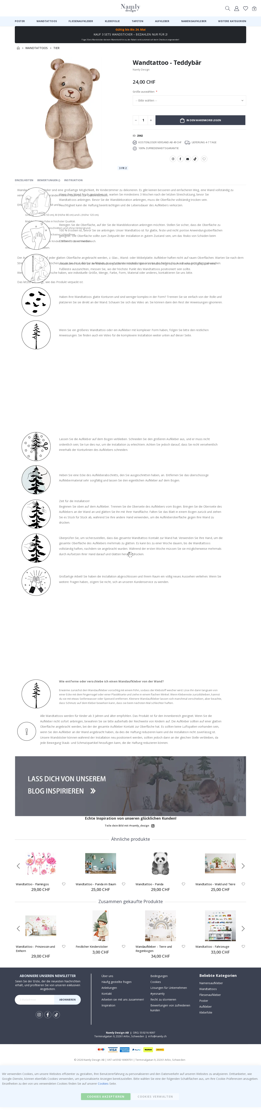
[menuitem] (20, 21)
